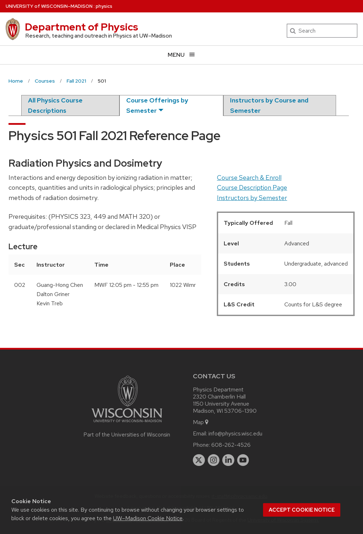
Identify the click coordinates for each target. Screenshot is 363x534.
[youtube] (243, 460)
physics (104, 6)
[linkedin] (228, 460)
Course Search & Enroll (249, 177)
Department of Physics (81, 27)
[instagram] (214, 460)
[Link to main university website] (126, 423)
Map (201, 422)
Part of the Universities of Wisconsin (127, 434)
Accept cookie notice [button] (302, 509)
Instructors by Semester (252, 198)
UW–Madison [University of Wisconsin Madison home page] (49, 6)
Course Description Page (252, 187)
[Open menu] (181, 54)
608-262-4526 (231, 445)
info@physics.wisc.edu (235, 433)
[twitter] (199, 460)
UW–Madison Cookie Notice (148, 518)
